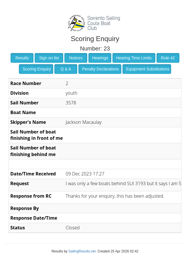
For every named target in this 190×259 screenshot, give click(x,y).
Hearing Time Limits (134, 58)
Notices (76, 58)
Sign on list (49, 58)
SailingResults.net (82, 251)
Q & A (66, 69)
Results (22, 58)
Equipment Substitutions (147, 69)
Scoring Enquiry (37, 69)
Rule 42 (168, 58)
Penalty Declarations (100, 69)
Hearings (100, 58)
